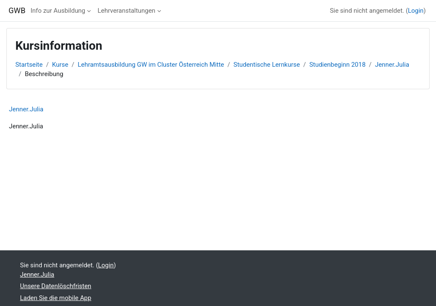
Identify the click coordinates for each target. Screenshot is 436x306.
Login (416, 10)
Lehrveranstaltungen (126, 10)
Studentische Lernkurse (266, 64)
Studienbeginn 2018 (337, 64)
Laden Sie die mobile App (55, 298)
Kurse (60, 64)
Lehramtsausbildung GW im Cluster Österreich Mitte (151, 64)
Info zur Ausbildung (58, 10)
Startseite (29, 64)
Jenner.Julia (392, 64)
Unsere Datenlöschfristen (55, 286)
